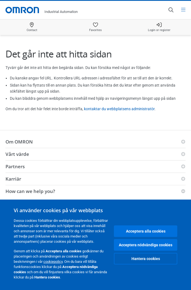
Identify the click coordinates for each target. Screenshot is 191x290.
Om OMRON (19, 142)
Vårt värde (17, 154)
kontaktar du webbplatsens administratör (119, 109)
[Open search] (171, 10)
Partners (15, 166)
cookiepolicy (53, 261)
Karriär (13, 179)
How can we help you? (30, 191)
